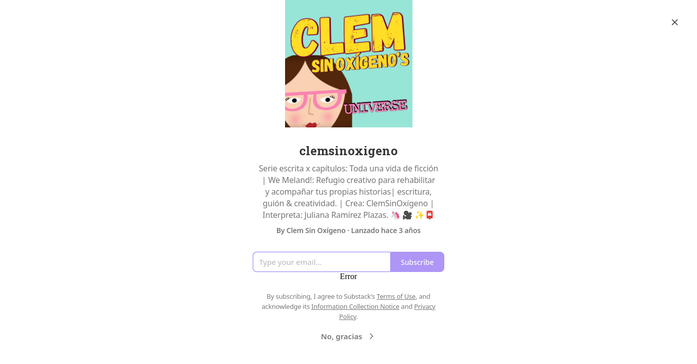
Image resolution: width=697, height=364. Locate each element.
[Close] (675, 22)
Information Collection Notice (355, 306)
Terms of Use (396, 296)
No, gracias (349, 336)
